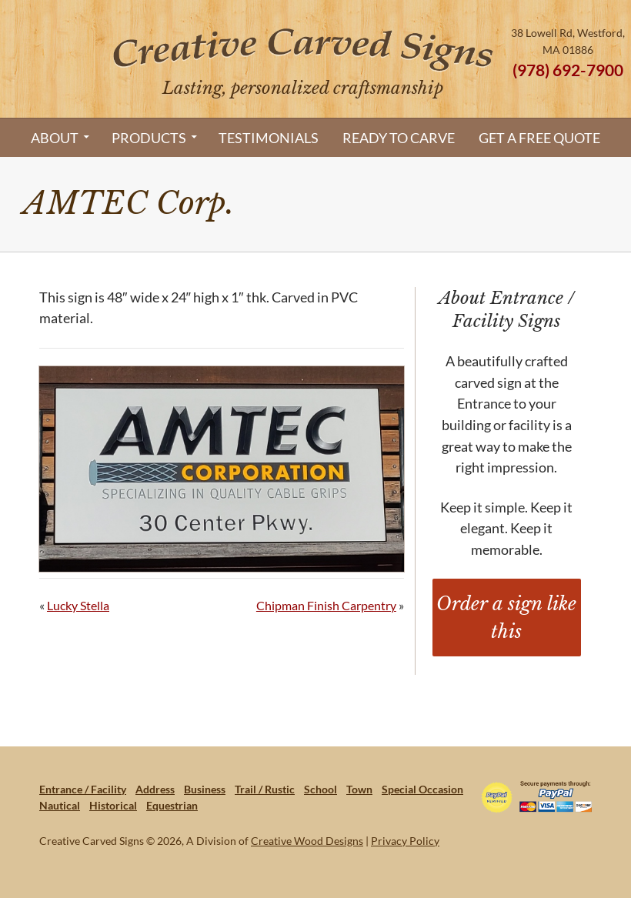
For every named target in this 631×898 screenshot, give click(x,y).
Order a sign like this (506, 618)
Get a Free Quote (539, 137)
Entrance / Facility (82, 789)
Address (155, 789)
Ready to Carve (398, 137)
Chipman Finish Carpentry (326, 605)
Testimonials (269, 137)
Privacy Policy (405, 840)
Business (204, 789)
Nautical (59, 805)
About (54, 137)
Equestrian (172, 805)
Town (359, 789)
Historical (113, 805)
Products (149, 137)
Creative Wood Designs (307, 840)
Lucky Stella (78, 605)
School (320, 789)
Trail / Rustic (265, 789)
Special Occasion (422, 789)
